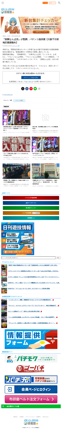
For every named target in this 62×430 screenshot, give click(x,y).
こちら (29, 81)
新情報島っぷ (31, 218)
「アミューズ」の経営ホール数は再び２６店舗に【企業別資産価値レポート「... (32, 323)
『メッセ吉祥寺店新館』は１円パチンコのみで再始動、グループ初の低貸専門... (32, 317)
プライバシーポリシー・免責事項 (33, 416)
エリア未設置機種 (31, 213)
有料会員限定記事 (8, 94)
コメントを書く (19, 100)
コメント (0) (16, 45)
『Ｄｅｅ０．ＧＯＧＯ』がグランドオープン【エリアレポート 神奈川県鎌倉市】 (33, 305)
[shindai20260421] (31, 33)
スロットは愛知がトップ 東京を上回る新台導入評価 (25, 311)
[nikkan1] (17, 254)
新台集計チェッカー (31, 208)
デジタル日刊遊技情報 (31, 198)
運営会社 (15, 416)
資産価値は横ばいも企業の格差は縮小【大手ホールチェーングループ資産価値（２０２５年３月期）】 (15, 129)
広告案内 (22, 416)
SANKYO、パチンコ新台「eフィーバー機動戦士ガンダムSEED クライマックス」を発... (34, 283)
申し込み (45, 2)
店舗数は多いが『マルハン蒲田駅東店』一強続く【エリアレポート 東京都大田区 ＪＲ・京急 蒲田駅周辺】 (45, 182)
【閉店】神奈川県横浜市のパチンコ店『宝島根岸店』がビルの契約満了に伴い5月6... (33, 265)
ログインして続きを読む (31, 77)
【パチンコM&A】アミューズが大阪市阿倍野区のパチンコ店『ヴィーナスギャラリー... (33, 277)
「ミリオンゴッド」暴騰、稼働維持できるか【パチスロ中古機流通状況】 (31, 300)
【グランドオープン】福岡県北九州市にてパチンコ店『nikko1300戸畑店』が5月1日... (33, 271)
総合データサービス (31, 203)
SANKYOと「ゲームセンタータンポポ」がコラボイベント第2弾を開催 (29, 288)
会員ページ (52, 2)
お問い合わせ (45, 416)
